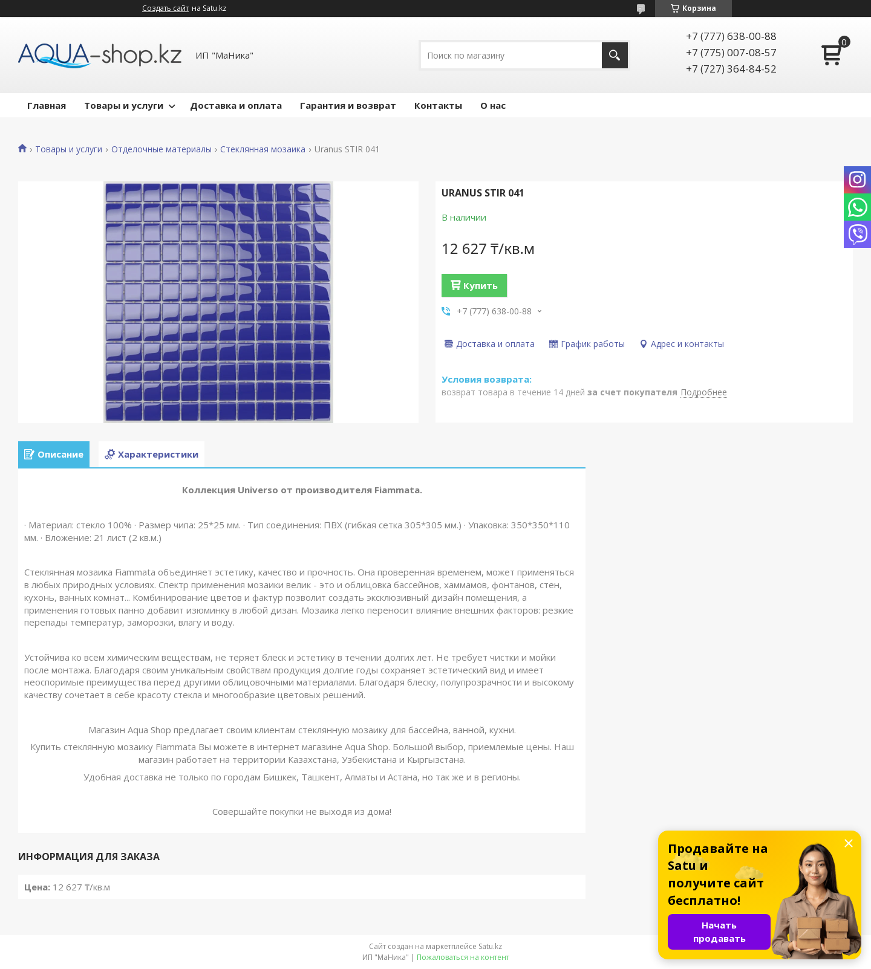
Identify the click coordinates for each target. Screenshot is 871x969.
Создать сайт (165, 8)
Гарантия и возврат (348, 105)
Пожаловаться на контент (463, 957)
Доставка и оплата (236, 105)
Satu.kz (490, 946)
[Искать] (615, 55)
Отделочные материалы (161, 149)
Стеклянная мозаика (262, 149)
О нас (493, 105)
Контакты (438, 105)
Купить (480, 285)
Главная (46, 105)
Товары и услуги (123, 105)
